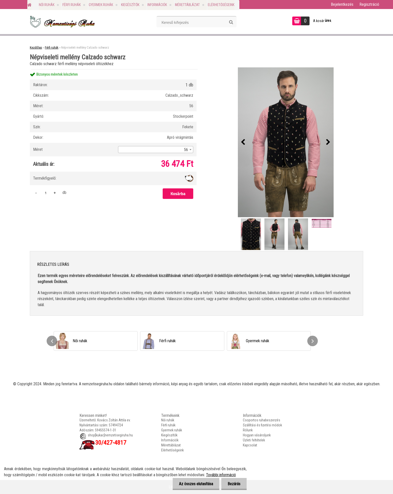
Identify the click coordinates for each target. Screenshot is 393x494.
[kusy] (45, 192)
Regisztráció (369, 4)
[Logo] (61, 21)
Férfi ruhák (71, 5)
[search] (231, 22)
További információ (221, 474)
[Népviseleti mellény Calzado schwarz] (286, 142)
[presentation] (243, 142)
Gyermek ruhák (101, 5)
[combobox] (155, 149)
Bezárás (234, 483)
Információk (157, 5)
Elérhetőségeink (221, 5)
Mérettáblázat (187, 5)
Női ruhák (46, 5)
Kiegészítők (130, 5)
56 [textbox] (186, 149)
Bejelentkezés (342, 4)
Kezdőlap (36, 47)
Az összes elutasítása (196, 483)
